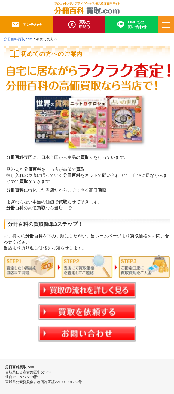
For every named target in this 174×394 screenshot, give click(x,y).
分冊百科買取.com (18, 39)
